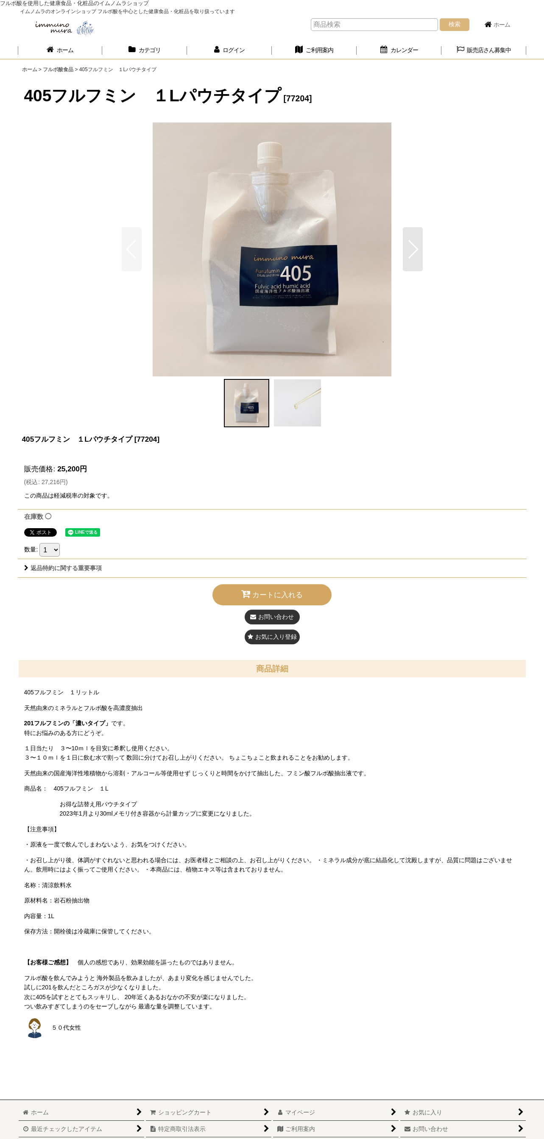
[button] (483, 50)
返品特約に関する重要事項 (63, 568)
